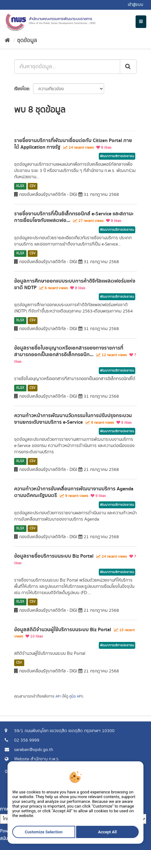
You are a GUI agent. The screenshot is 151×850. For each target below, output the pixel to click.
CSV (33, 186)
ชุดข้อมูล (27, 40)
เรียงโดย (21, 89)
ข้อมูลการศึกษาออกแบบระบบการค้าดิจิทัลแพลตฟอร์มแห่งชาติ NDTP (74, 284)
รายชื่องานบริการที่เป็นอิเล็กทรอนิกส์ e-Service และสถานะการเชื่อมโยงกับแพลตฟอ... (73, 217)
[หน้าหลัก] (7, 40)
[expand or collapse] (141, 21)
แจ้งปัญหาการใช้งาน (123, 803)
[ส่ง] (128, 66)
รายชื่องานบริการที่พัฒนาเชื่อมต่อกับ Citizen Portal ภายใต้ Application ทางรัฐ (73, 143)
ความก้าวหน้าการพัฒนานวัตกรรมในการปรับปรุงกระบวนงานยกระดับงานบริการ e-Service (73, 418)
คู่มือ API (75, 696)
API (58, 696)
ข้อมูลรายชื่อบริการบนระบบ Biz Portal (53, 556)
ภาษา (5, 809)
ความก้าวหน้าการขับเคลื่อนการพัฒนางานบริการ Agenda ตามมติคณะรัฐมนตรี (73, 492)
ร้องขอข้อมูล (130, 796)
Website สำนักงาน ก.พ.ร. (36, 759)
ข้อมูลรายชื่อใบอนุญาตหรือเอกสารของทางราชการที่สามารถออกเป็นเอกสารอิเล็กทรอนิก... (68, 351)
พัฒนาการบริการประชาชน (117, 156)
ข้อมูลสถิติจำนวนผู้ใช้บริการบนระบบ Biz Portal (62, 630)
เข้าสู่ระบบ (135, 5)
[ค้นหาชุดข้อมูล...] (67, 66)
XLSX (20, 186)
